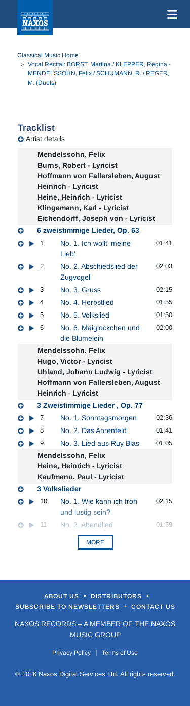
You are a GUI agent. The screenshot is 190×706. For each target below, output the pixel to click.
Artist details (45, 139)
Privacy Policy (71, 652)
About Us (62, 596)
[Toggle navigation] (170, 14)
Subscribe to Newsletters (68, 606)
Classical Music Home (48, 55)
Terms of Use (120, 652)
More (95, 542)
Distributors (117, 596)
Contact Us (153, 606)
